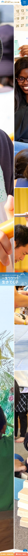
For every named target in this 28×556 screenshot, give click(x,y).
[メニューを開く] (24, 3)
